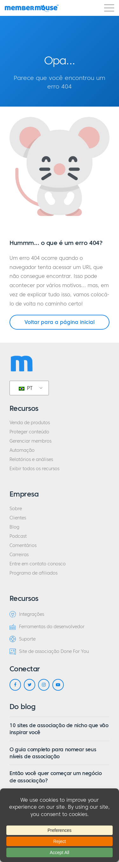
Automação (22, 450)
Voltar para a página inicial (59, 322)
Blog (14, 527)
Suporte (23, 639)
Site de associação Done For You (49, 651)
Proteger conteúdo (29, 432)
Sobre (16, 508)
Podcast (18, 536)
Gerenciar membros (30, 441)
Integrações (27, 614)
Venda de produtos (30, 422)
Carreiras (19, 554)
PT (26, 388)
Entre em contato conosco (38, 564)
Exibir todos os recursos (34, 468)
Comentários (23, 545)
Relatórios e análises (31, 459)
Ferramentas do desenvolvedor (47, 626)
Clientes (18, 518)
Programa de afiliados (33, 573)
